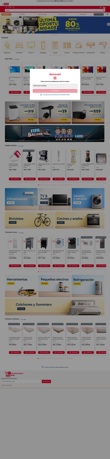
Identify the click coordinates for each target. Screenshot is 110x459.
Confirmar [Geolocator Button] (55, 91)
